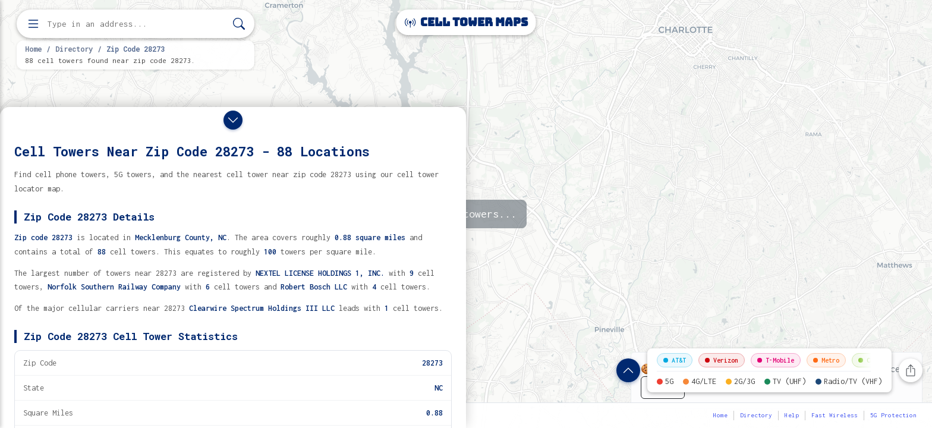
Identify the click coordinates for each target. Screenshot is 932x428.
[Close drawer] (233, 120)
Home (33, 49)
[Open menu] (33, 24)
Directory (74, 49)
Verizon (721, 360)
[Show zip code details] (628, 370)
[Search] (239, 24)
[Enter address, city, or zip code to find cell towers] (137, 24)
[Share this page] (910, 370)
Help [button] (792, 415)
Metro (826, 360)
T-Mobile (775, 360)
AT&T (674, 360)
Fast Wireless (834, 415)
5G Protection (893, 415)
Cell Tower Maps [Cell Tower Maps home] (466, 22)
